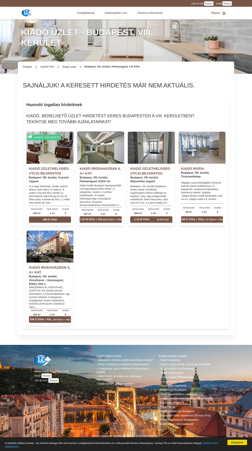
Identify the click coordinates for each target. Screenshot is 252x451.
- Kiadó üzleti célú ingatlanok (176, 424)
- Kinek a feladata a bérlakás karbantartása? (123, 364)
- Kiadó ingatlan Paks (171, 381)
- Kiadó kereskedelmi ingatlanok (178, 394)
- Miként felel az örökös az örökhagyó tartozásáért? (119, 378)
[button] (86, 13)
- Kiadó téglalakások (171, 372)
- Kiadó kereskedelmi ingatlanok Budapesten (186, 398)
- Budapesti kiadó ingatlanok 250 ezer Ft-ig (185, 415)
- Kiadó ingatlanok (170, 360)
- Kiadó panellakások (171, 402)
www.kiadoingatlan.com (51, 371)
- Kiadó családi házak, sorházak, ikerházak (184, 364)
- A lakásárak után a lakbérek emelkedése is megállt (123, 370)
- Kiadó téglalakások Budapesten (179, 419)
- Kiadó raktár (167, 407)
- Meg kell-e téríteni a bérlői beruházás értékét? (125, 360)
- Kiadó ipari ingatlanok (172, 385)
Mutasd (209, 3)
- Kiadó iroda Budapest (172, 389)
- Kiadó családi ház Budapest (176, 368)
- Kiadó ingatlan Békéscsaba (176, 377)
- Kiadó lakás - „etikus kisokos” (115, 383)
